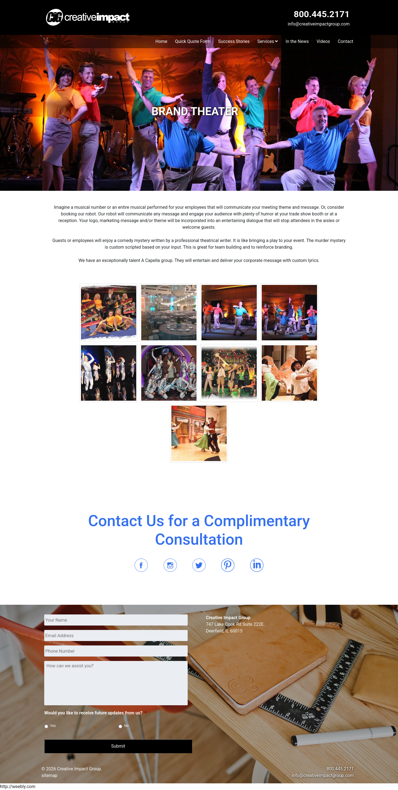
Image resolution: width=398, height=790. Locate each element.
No (126, 726)
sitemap (49, 775)
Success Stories (234, 41)
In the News (297, 41)
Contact (345, 41)
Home (161, 41)
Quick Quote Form (192, 41)
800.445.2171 (322, 14)
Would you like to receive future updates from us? (95, 713)
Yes (53, 726)
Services (267, 41)
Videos (323, 41)
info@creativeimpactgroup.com (319, 24)
